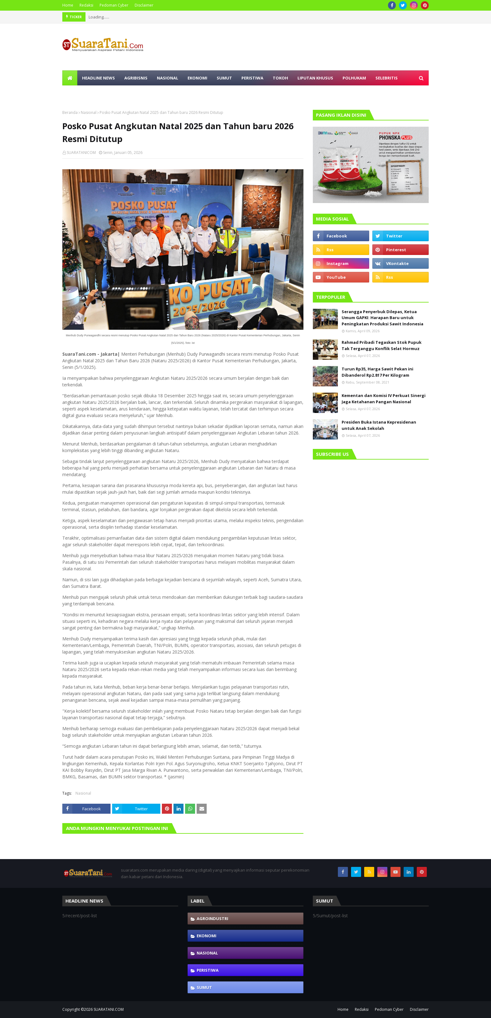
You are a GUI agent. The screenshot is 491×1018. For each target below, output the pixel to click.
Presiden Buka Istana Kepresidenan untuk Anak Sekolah (379, 425)
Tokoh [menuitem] (280, 78)
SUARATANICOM (81, 152)
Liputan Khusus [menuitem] (315, 78)
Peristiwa (208, 970)
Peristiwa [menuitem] (252, 78)
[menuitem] (69, 77)
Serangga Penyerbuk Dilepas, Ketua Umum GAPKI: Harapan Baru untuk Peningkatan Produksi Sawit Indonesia (382, 318)
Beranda (70, 112)
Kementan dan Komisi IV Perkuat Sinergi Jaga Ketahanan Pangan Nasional (384, 399)
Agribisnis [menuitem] (135, 78)
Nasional (88, 112)
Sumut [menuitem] (224, 78)
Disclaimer (144, 5)
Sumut (204, 987)
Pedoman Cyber (114, 5)
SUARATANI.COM (109, 1009)
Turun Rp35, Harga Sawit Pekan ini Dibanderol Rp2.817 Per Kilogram (377, 372)
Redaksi (86, 5)
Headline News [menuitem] (98, 78)
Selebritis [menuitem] (386, 78)
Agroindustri (212, 918)
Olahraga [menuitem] (78, 93)
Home (67, 5)
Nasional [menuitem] (167, 78)
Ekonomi (206, 936)
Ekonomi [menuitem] (197, 78)
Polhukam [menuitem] (354, 78)
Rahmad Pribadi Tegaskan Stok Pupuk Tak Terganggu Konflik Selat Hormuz (381, 345)
